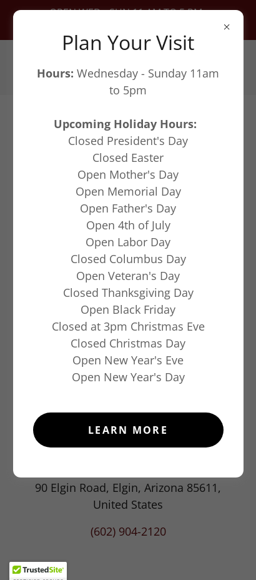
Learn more (128, 430)
